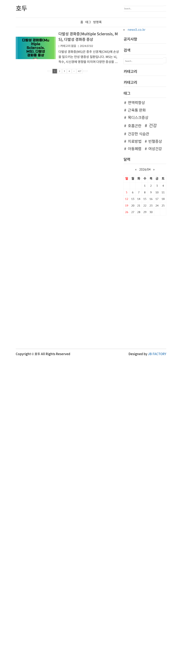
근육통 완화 (137, 289)
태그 (88, 22)
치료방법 (134, 320)
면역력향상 (136, 281)
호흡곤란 (134, 305)
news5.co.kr (136, 30)
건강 (153, 304)
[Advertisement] (145, 111)
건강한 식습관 (138, 313)
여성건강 (155, 327)
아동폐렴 (134, 327)
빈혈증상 (155, 320)
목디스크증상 (138, 296)
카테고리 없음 (68, 46)
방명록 (97, 22)
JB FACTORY (157, 533)
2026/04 (145, 348)
